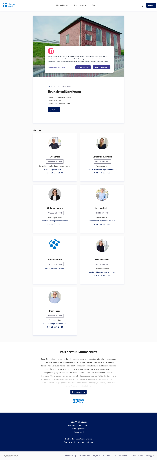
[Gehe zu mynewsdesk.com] (11, 455)
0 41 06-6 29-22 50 (102, 275)
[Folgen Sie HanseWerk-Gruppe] (151, 5)
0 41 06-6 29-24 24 (55, 327)
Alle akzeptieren (101, 67)
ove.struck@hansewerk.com (55, 169)
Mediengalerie (80, 5)
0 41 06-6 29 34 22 (102, 224)
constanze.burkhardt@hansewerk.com (102, 169)
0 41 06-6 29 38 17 (55, 224)
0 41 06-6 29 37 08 (102, 173)
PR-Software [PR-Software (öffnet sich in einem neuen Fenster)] (84, 456)
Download (54, 110)
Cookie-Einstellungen (56, 67)
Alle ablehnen (83, 67)
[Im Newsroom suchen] (141, 5)
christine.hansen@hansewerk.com (54, 221)
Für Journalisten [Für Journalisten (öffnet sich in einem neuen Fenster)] (120, 456)
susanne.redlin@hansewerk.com (102, 221)
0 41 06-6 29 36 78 (55, 173)
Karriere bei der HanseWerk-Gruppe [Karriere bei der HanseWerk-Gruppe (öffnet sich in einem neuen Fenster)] (78, 442)
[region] (79, 59)
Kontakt (94, 5)
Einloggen (150, 456)
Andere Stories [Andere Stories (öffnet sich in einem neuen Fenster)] (136, 456)
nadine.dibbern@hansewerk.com (102, 272)
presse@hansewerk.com (55, 269)
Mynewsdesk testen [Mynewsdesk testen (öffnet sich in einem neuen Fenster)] (101, 456)
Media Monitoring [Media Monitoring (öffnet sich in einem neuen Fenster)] (68, 456)
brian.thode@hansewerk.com (54, 323)
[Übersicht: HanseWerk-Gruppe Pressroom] (9, 5)
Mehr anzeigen (78, 392)
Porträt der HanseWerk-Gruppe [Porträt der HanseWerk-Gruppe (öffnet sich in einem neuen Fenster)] (78, 439)
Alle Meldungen (62, 5)
